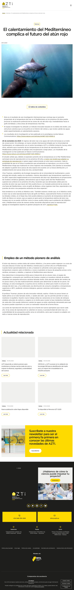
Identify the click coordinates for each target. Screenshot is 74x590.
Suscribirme (35, 451)
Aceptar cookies (66, 580)
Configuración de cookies (66, 587)
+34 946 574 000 (19, 518)
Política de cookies (26, 548)
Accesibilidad (36, 548)
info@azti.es (54, 518)
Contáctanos (55, 480)
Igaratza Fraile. (52, 205)
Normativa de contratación (48, 548)
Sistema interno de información (65, 548)
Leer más (5, 375)
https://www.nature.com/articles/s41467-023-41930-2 (36, 136)
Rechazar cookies (66, 583)
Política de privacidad (7, 548)
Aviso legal (17, 548)
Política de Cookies (39, 586)
